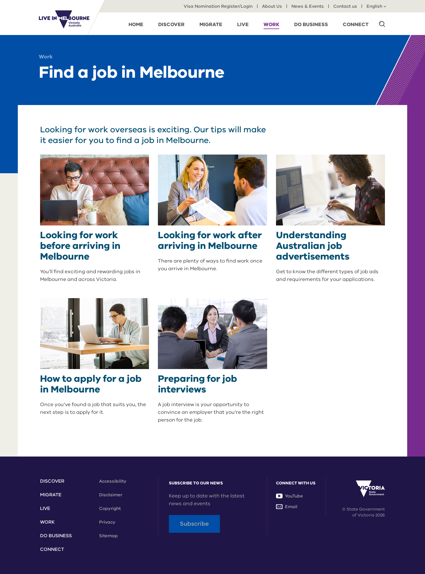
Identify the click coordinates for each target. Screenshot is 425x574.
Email (286, 507)
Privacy (107, 522)
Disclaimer (110, 495)
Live (45, 508)
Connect (52, 549)
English (376, 6)
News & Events (307, 6)
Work (46, 56)
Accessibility (112, 481)
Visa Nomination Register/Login (218, 6)
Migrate (50, 495)
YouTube (289, 496)
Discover (52, 481)
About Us (272, 6)
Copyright (110, 508)
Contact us (345, 6)
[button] (382, 24)
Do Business (56, 535)
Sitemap (108, 536)
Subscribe (194, 524)
